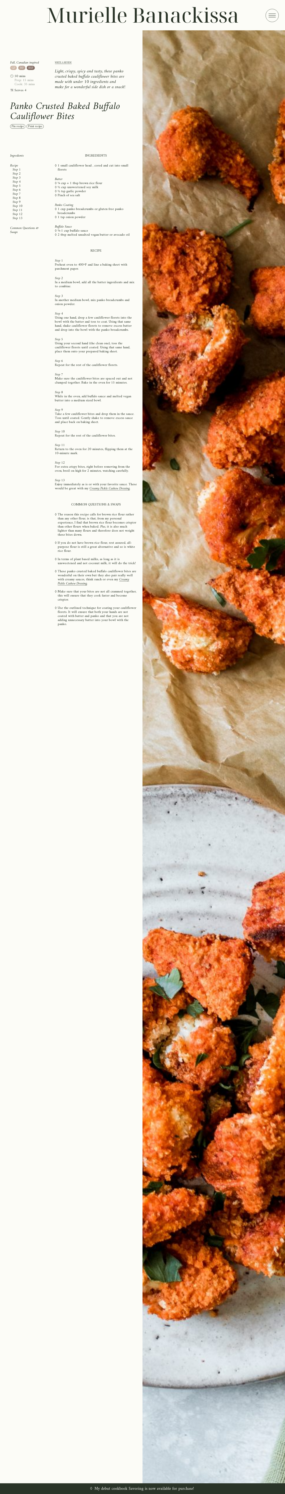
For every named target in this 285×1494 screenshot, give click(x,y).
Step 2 (17, 174)
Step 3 (17, 178)
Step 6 (17, 190)
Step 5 (17, 186)
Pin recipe (18, 126)
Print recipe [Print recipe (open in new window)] (35, 126)
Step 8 (17, 198)
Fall (12, 63)
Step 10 (17, 206)
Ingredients (17, 156)
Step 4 (17, 182)
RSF (30, 68)
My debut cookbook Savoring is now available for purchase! (144, 1489)
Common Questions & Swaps (24, 230)
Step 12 (17, 214)
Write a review (63, 63)
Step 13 (17, 218)
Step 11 (17, 210)
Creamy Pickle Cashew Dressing (109, 488)
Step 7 (17, 194)
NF (22, 68)
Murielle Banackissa (142, 15)
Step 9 (17, 202)
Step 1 (17, 170)
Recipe (14, 166)
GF (13, 68)
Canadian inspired (27, 63)
